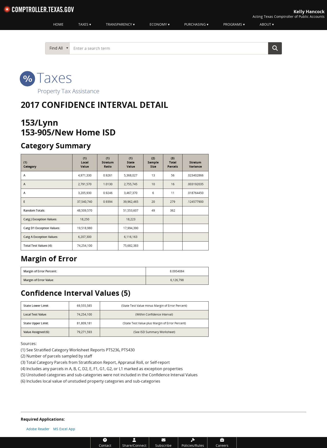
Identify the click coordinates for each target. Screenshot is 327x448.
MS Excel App (64, 429)
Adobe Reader (38, 429)
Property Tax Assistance (68, 91)
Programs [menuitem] (232, 24)
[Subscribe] (163, 442)
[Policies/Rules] (192, 442)
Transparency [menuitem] (119, 24)
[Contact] (105, 442)
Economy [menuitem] (158, 24)
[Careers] (221, 442)
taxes (46, 77)
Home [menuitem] (58, 24)
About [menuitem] (265, 24)
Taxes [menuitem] (83, 24)
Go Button (275, 48)
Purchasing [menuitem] (195, 24)
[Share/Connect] (134, 442)
